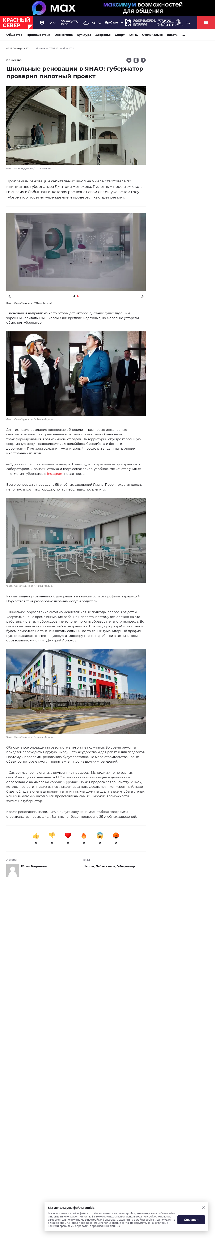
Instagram (55, 474)
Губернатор (126, 866)
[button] (76, 252)
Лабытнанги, (106, 866)
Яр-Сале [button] (111, 22)
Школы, (89, 866)
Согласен (191, 1220)
